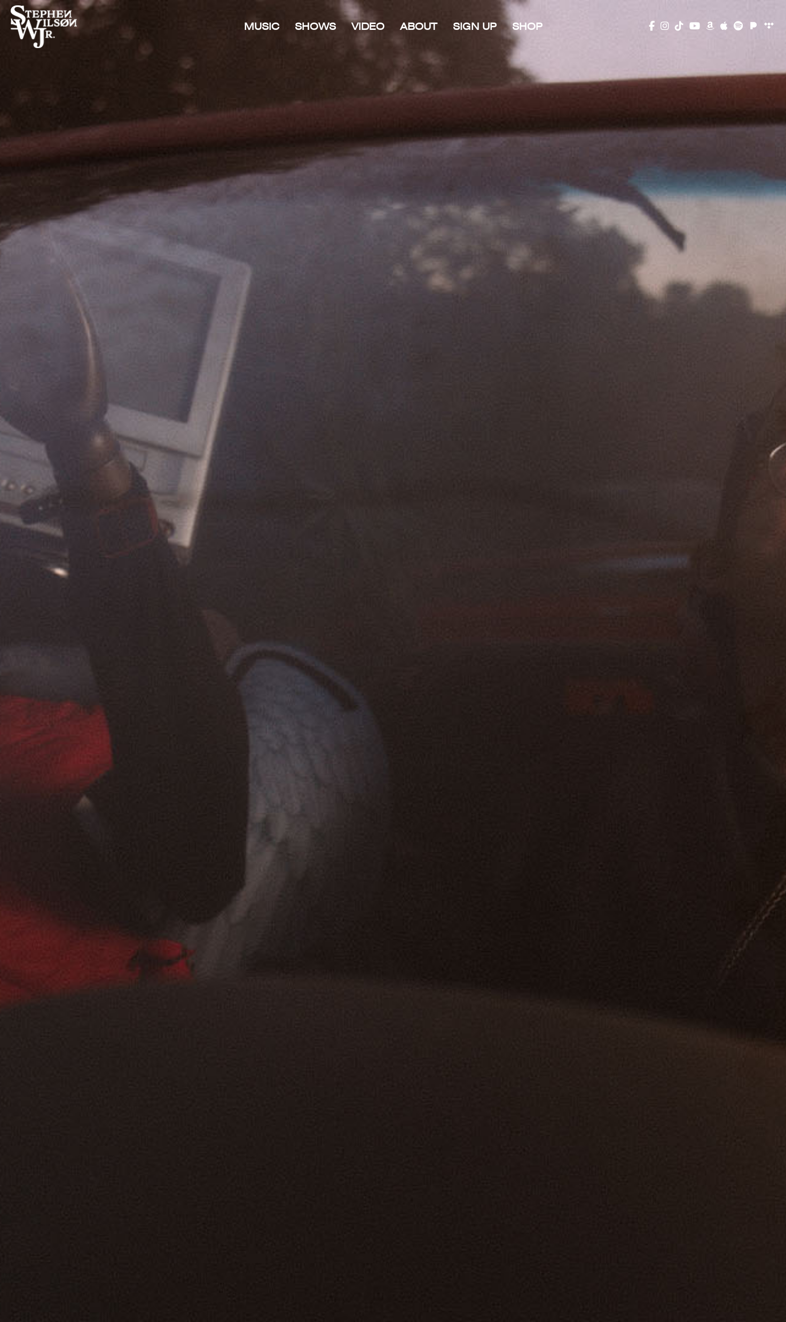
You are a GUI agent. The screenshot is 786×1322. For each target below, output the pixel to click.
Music (261, 26)
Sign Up (475, 26)
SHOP (527, 26)
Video (367, 26)
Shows (315, 26)
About (418, 26)
